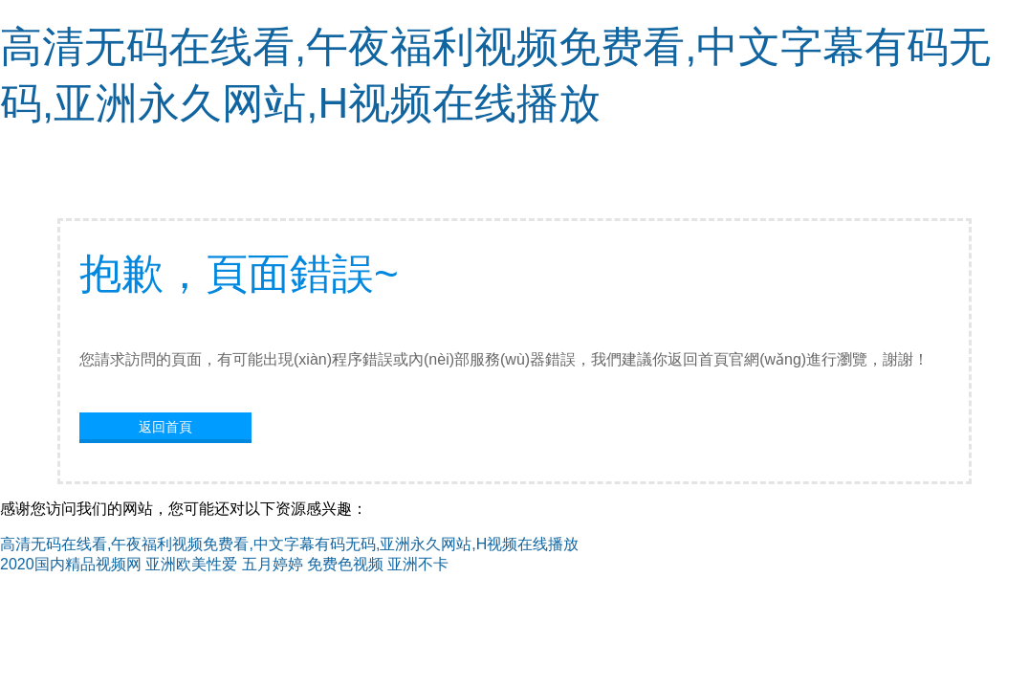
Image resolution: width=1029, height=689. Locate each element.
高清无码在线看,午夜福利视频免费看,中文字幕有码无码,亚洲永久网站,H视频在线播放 (289, 544)
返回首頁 (165, 426)
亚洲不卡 (418, 564)
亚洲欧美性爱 (191, 564)
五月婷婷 (272, 564)
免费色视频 (345, 564)
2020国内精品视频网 (71, 564)
